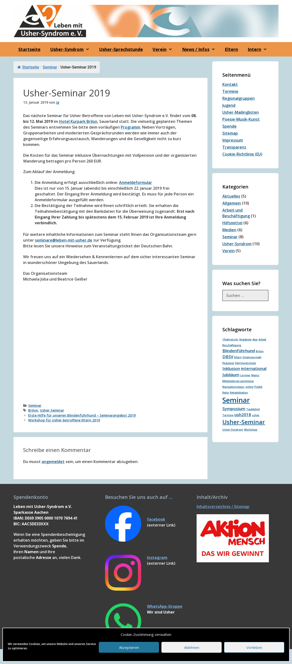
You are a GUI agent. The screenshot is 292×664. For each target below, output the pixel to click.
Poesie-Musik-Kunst (241, 119)
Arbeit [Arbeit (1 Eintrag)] (262, 339)
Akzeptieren (129, 647)
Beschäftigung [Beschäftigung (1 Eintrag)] (231, 345)
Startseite (29, 49)
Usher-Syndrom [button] (72, 49)
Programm (130, 127)
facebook (156, 519)
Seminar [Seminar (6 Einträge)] (236, 400)
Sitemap (230, 133)
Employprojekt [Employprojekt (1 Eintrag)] (252, 357)
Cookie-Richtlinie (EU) (242, 154)
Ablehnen (191, 647)
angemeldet (53, 461)
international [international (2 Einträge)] (253, 368)
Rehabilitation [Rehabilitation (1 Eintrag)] (239, 392)
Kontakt (230, 84)
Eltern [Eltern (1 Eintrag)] (238, 357)
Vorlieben (254, 647)
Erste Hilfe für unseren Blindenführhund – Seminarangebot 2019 (82, 415)
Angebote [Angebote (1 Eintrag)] (245, 339)
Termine (230, 91)
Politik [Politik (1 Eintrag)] (258, 386)
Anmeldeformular (135, 182)
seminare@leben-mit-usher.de (63, 240)
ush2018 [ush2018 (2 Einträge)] (242, 414)
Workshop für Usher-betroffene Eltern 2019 (64, 420)
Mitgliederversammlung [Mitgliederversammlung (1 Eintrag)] (238, 381)
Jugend (228, 105)
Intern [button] (260, 49)
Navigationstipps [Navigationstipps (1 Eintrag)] (233, 386)
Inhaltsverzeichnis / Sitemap (223, 506)
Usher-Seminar (52, 410)
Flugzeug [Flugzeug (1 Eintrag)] (228, 363)
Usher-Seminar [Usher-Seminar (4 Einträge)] (243, 422)
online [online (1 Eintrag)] (249, 386)
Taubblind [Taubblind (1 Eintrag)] (253, 409)
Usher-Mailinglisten (240, 112)
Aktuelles (231, 196)
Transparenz (234, 147)
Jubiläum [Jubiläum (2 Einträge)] (230, 374)
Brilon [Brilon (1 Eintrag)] (260, 351)
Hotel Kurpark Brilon (78, 121)
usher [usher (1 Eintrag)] (255, 415)
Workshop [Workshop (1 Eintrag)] (250, 429)
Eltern (231, 49)
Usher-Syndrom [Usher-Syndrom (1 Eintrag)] (232, 429)
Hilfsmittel (232, 223)
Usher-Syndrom (237, 243)
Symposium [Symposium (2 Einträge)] (233, 408)
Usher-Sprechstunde (121, 49)
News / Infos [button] (201, 49)
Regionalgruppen (238, 98)
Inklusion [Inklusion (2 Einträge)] (231, 368)
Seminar (50, 67)
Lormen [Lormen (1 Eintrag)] (245, 375)
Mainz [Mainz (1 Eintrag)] (255, 375)
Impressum (232, 140)
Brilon (33, 410)
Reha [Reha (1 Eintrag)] (225, 392)
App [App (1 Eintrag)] (255, 339)
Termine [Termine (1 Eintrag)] (227, 415)
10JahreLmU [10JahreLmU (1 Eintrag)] (230, 339)
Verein (228, 250)
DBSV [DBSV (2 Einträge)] (227, 356)
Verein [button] (165, 49)
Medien (229, 229)
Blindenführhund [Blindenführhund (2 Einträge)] (238, 350)
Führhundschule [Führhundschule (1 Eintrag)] (245, 363)
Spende (229, 126)
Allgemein (231, 203)
